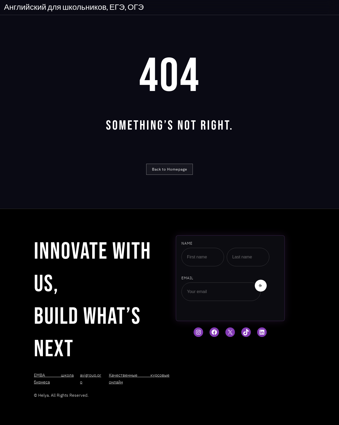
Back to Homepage (169, 169)
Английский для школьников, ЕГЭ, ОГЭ (74, 7)
